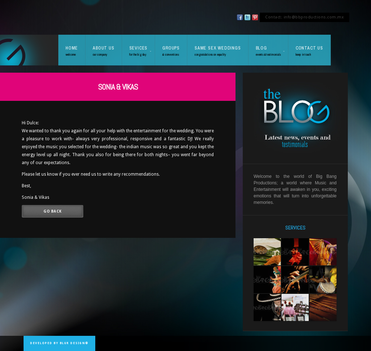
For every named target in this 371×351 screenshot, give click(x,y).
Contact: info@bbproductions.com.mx (304, 17)
